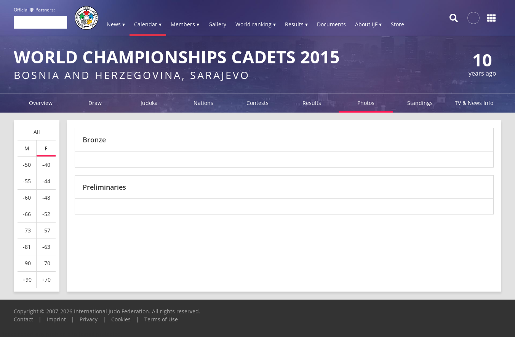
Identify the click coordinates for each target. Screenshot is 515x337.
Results (311, 102)
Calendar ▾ (148, 24)
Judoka (149, 102)
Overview (41, 102)
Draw (95, 102)
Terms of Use (161, 319)
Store (397, 24)
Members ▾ (185, 24)
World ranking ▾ (255, 24)
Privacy (89, 319)
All (37, 131)
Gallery (217, 24)
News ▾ (116, 24)
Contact (23, 319)
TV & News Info (474, 102)
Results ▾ (296, 24)
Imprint (56, 319)
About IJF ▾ (368, 24)
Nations (203, 102)
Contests (257, 102)
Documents (331, 24)
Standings (420, 102)
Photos (365, 102)
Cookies (121, 319)
